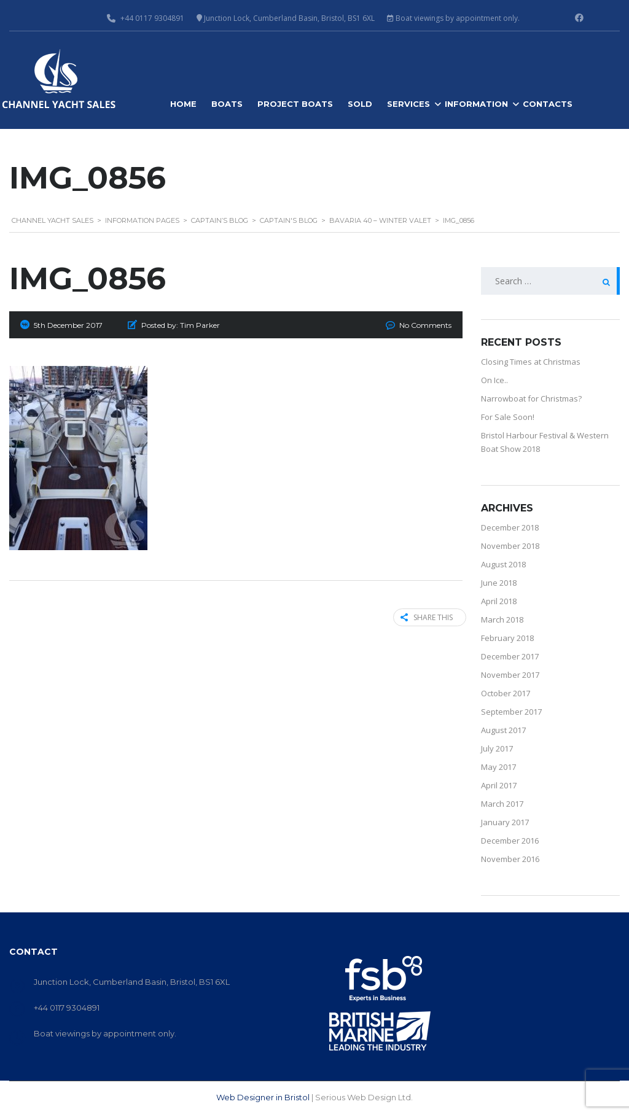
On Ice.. (494, 380)
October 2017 (505, 693)
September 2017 (511, 711)
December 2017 (510, 656)
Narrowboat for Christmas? (531, 398)
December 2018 (510, 527)
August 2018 (503, 564)
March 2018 (502, 619)
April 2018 (499, 601)
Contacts (547, 104)
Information (476, 104)
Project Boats (295, 104)
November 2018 (510, 545)
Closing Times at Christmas (530, 361)
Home (183, 104)
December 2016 (510, 840)
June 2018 (499, 582)
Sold (360, 104)
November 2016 (510, 858)
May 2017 (498, 766)
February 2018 (507, 637)
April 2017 (499, 785)
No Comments (425, 325)
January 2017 (505, 822)
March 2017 (502, 803)
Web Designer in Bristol (263, 1097)
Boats (227, 104)
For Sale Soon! (507, 416)
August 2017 (503, 730)
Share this (423, 617)
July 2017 (497, 748)
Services (408, 104)
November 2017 (510, 674)
